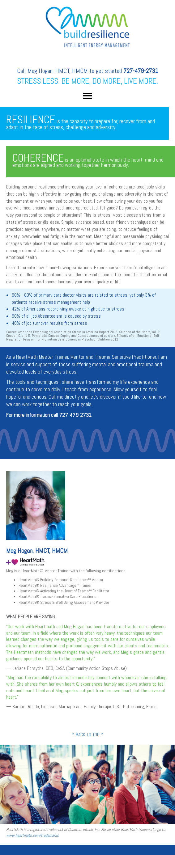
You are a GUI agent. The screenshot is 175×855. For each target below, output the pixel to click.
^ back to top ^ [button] (88, 734)
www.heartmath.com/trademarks (32, 835)
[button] (87, 95)
